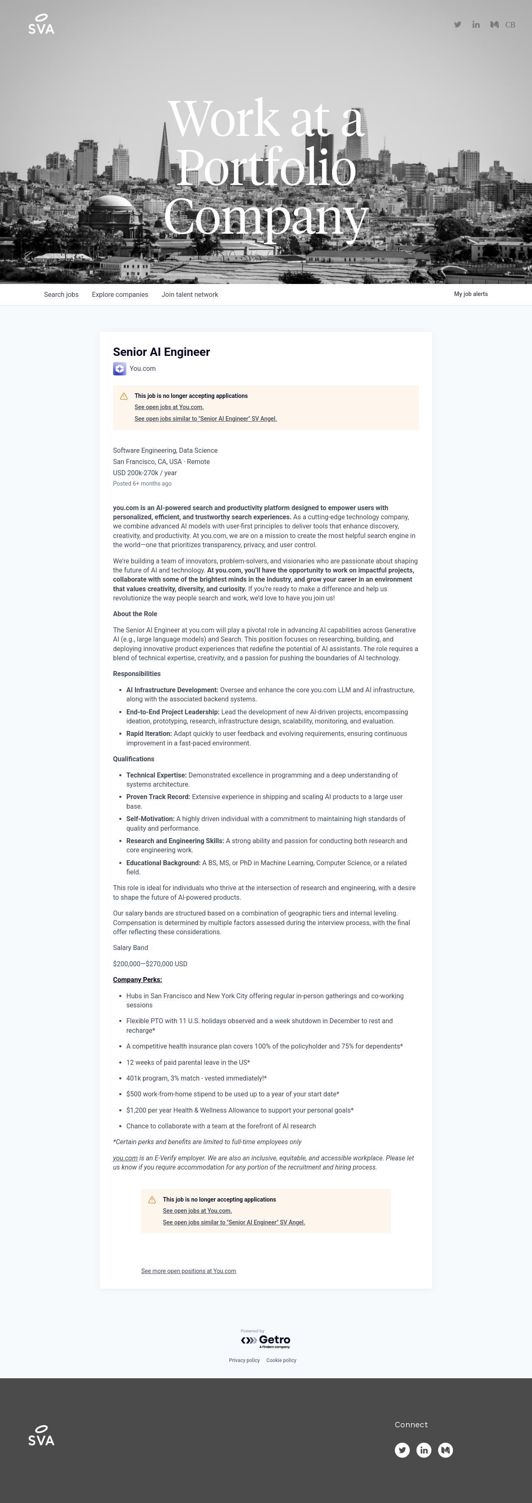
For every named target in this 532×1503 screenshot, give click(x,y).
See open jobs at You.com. (169, 407)
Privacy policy (244, 1360)
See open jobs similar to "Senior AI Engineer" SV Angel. (206, 418)
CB (510, 25)
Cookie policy (281, 1360)
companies (120, 295)
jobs (61, 295)
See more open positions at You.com (188, 1271)
